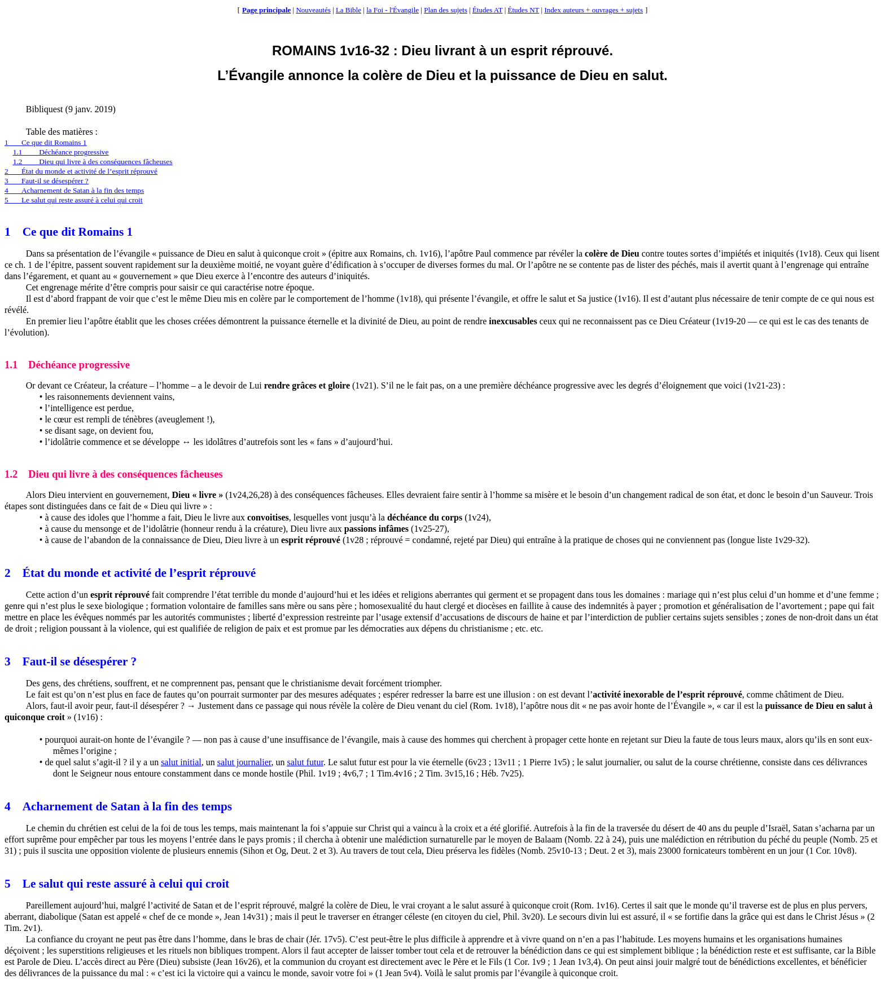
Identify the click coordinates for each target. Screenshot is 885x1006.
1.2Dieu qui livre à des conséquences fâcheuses (93, 161)
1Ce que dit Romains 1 (45, 142)
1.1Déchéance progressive (61, 152)
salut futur (305, 762)
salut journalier (244, 762)
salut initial (181, 762)
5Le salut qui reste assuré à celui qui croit (74, 200)
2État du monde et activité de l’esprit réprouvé (81, 171)
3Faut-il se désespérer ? (47, 181)
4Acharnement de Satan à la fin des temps (74, 190)
